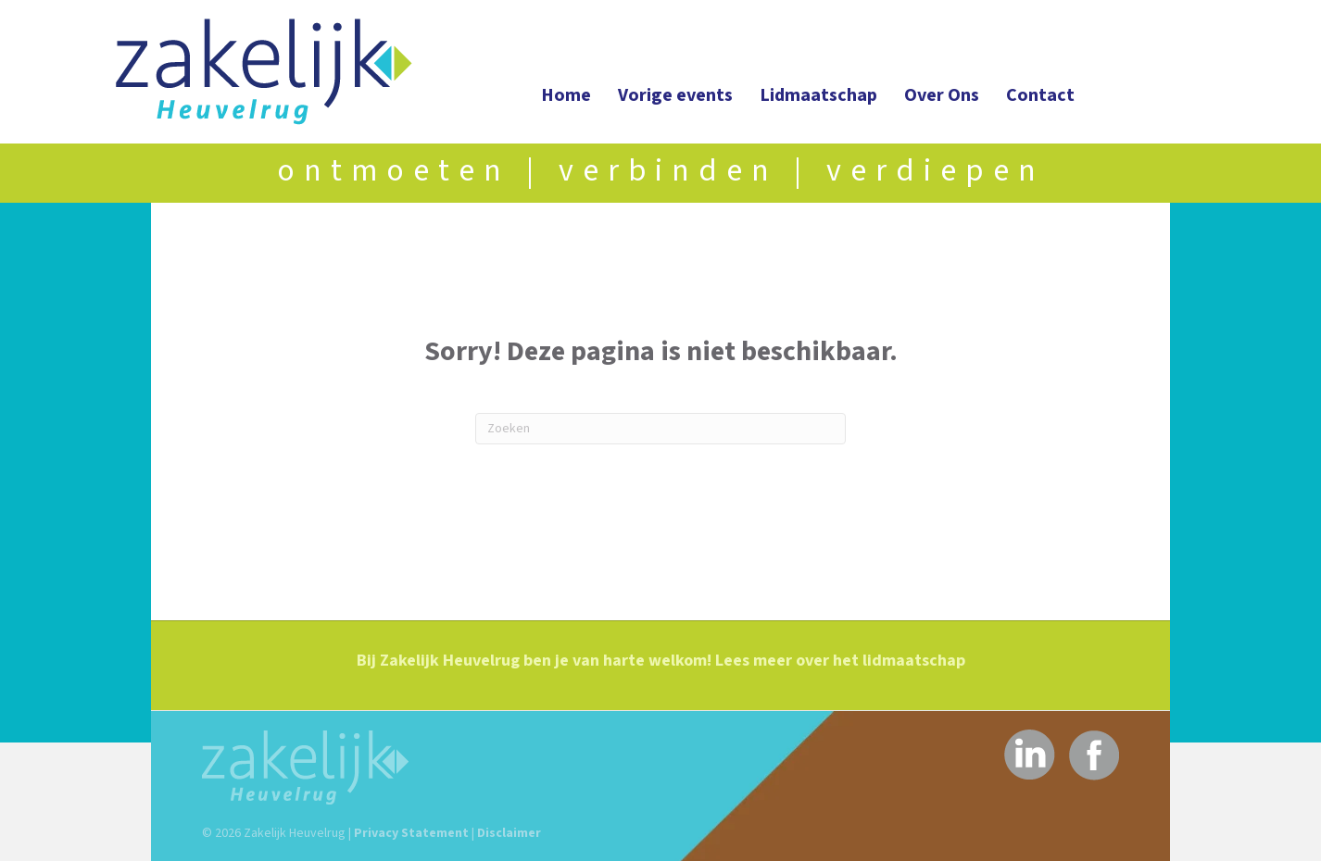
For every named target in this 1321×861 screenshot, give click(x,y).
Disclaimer (509, 833)
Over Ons (941, 95)
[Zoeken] (660, 428)
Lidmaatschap (818, 95)
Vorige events (675, 95)
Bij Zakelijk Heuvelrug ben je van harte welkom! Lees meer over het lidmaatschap (661, 660)
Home (566, 95)
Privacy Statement (411, 833)
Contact (1040, 95)
